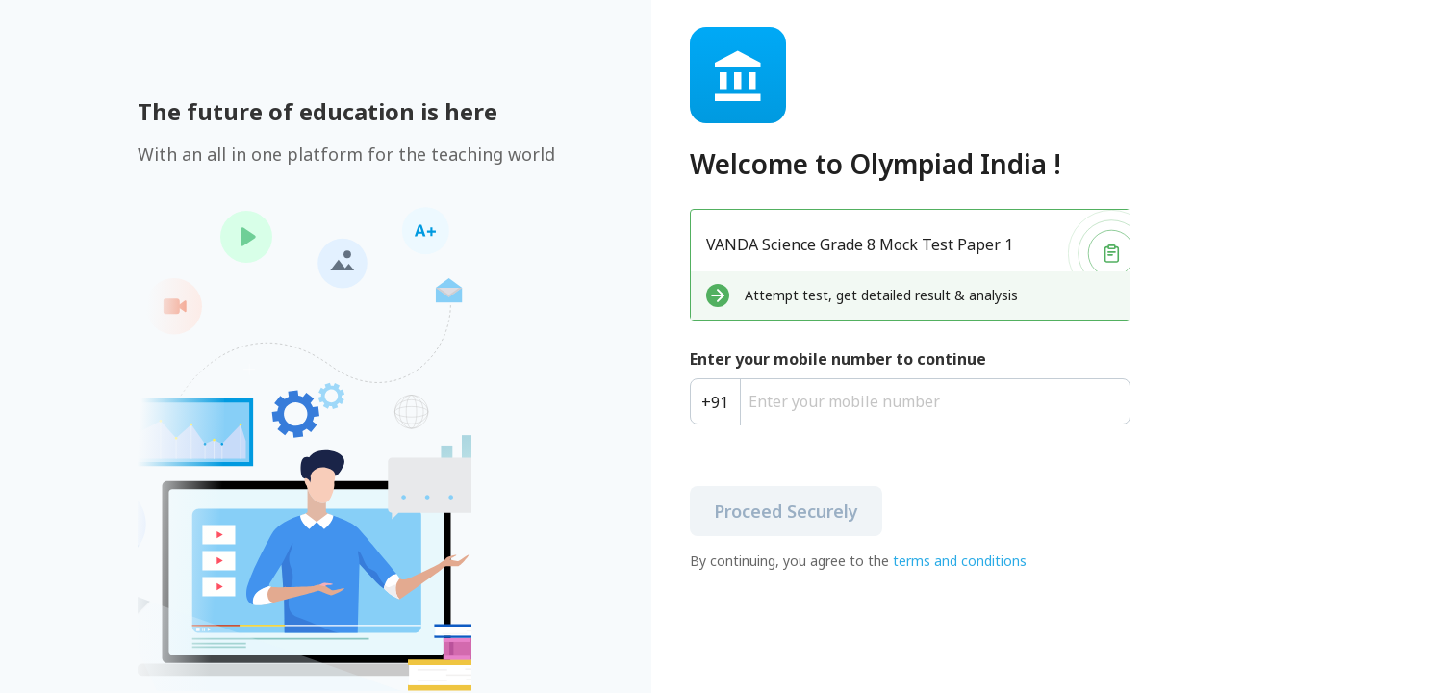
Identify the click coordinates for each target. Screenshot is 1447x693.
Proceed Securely (786, 511)
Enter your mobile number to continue (838, 359)
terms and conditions (960, 561)
